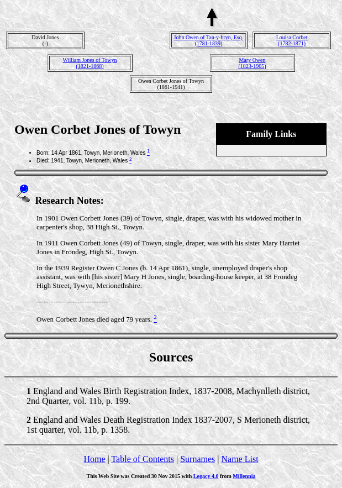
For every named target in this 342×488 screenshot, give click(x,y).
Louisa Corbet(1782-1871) (292, 40)
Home (94, 459)
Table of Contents (142, 459)
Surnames (197, 459)
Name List (239, 459)
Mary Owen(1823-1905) (252, 63)
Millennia (244, 476)
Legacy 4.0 (206, 476)
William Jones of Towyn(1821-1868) (90, 63)
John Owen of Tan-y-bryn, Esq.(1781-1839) (209, 40)
